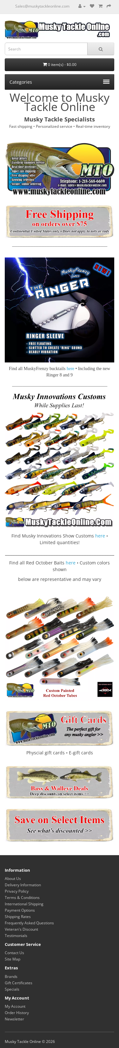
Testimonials (16, 935)
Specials (12, 989)
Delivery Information (23, 885)
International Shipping (24, 904)
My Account (15, 1006)
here (100, 536)
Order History (17, 1012)
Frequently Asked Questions (29, 923)
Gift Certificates (18, 983)
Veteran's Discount (21, 929)
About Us (13, 878)
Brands (11, 976)
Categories (59, 82)
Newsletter (14, 1019)
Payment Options (20, 910)
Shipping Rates (18, 916)
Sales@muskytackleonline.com (42, 6)
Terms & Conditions (22, 897)
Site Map (12, 959)
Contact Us (14, 952)
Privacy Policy (17, 891)
